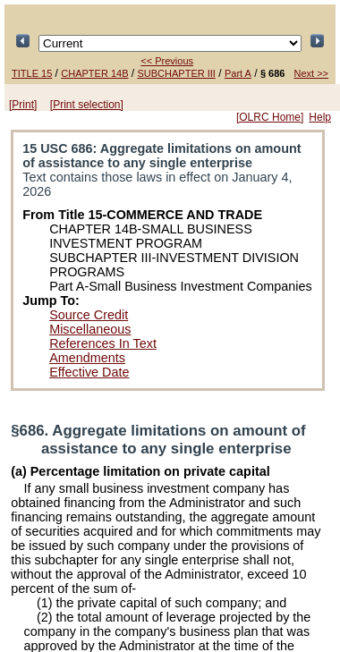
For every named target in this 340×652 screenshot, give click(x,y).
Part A (238, 73)
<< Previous (166, 60)
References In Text (103, 343)
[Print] (23, 104)
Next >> (310, 73)
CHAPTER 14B (94, 73)
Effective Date (89, 372)
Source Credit (88, 315)
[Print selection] (86, 104)
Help (320, 117)
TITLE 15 (32, 73)
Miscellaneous (90, 329)
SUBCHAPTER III (177, 73)
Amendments (87, 358)
